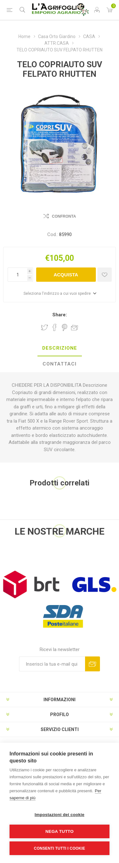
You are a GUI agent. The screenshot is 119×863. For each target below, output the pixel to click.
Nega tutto (59, 831)
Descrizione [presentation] (59, 348)
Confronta (64, 216)
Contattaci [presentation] (59, 364)
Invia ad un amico (74, 327)
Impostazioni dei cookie (59, 814)
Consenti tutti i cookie (59, 848)
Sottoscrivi (92, 663)
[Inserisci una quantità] (17, 274)
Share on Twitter (44, 327)
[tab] (59, 348)
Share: (59, 315)
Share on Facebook (54, 327)
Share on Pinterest (64, 327)
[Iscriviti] (52, 663)
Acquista (66, 274)
